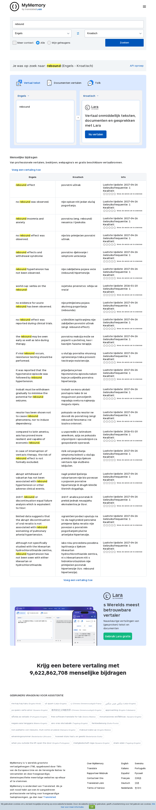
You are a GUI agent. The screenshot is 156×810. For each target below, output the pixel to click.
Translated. (49, 797)
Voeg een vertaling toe (26, 169)
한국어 (138, 788)
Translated (95, 783)
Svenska (139, 763)
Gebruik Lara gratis (118, 636)
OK (92, 807)
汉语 (137, 783)
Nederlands (127, 788)
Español (125, 773)
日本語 (138, 778)
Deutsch (125, 783)
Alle (40, 43)
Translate (92, 768)
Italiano (125, 768)
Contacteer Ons (95, 778)
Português (140, 768)
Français (125, 778)
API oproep (137, 65)
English (124, 763)
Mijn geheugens (58, 43)
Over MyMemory (95, 763)
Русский (139, 773)
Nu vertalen (96, 134)
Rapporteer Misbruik (97, 773)
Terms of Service (96, 788)
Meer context (23, 43)
